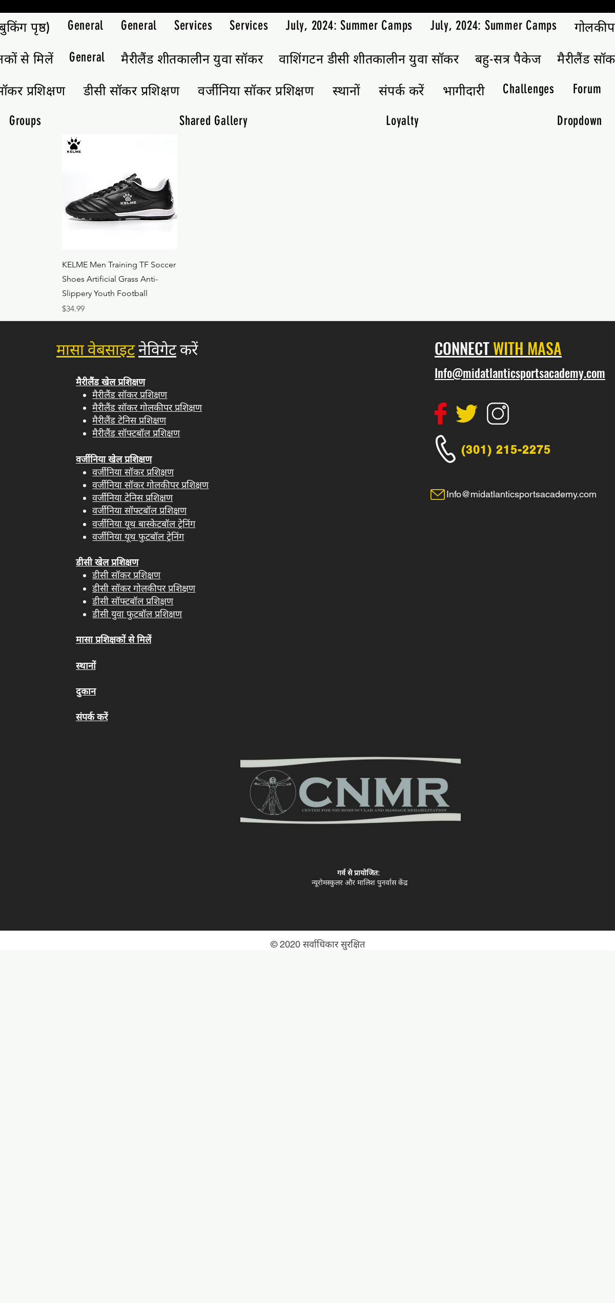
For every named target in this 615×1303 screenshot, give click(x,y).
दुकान (86, 691)
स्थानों (86, 665)
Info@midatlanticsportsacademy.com (520, 373)
